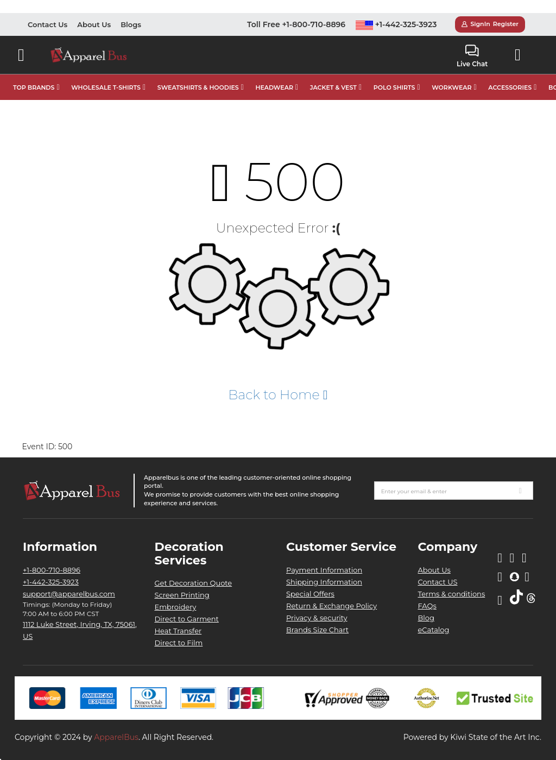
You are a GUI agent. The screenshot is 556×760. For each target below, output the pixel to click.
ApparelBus (116, 737)
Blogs (131, 24)
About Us (94, 24)
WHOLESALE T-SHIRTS (106, 87)
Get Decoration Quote (193, 583)
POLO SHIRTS (394, 87)
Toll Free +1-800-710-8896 (296, 24)
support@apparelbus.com (69, 593)
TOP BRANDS (33, 87)
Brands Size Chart (317, 629)
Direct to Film (179, 642)
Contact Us (47, 24)
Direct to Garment (187, 618)
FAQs (427, 605)
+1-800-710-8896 (51, 570)
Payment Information (324, 570)
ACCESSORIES (510, 87)
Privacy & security (317, 617)
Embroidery (176, 606)
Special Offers (310, 593)
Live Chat (472, 56)
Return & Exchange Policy (331, 605)
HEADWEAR (274, 87)
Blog (426, 617)
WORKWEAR (451, 87)
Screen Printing (182, 595)
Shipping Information (324, 581)
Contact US (438, 581)
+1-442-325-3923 (396, 24)
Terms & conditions (451, 593)
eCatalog (434, 629)
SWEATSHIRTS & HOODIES (198, 87)
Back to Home (277, 395)
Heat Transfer (178, 630)
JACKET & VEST (333, 87)
